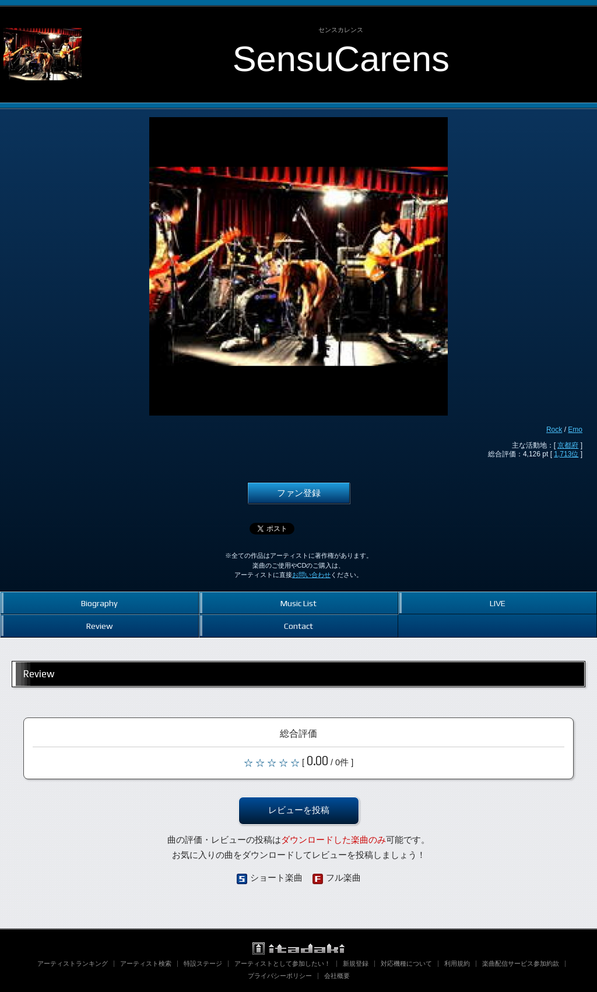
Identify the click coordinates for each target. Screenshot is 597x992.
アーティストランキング (72, 963)
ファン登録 (299, 493)
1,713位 (566, 454)
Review (99, 626)
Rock (554, 429)
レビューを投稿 (298, 810)
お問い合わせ (311, 574)
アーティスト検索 (145, 963)
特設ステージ (203, 963)
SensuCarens (341, 58)
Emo (575, 429)
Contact (298, 626)
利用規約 (457, 963)
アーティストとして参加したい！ (282, 963)
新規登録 (355, 963)
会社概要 (337, 975)
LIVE (497, 603)
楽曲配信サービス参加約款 (520, 963)
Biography (99, 603)
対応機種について (406, 963)
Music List (298, 603)
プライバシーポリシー (280, 975)
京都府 (567, 445)
